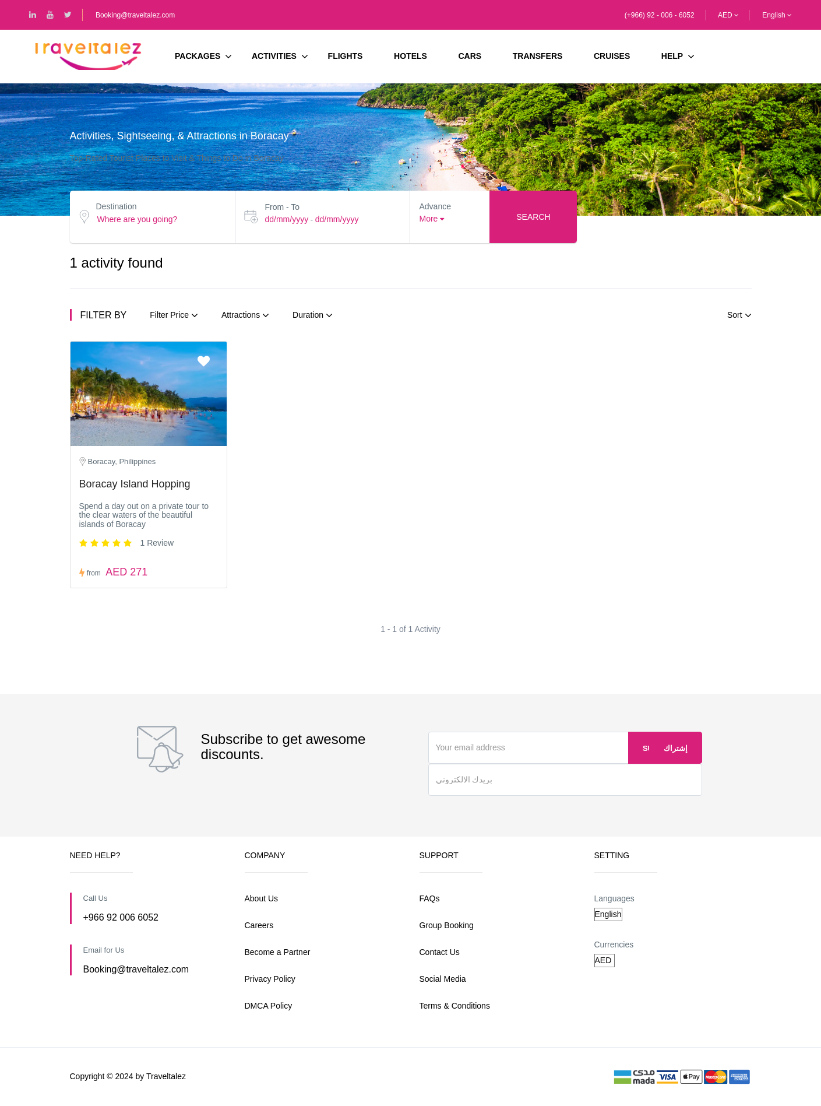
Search (533, 217)
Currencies (614, 944)
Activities (280, 56)
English (777, 15)
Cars (470, 56)
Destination (116, 206)
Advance (434, 206)
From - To (282, 207)
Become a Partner (278, 952)
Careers (259, 925)
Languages (614, 898)
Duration (313, 315)
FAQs (430, 898)
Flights (345, 56)
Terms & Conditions (455, 1005)
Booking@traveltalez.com (135, 15)
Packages (203, 56)
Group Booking (447, 925)
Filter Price (174, 315)
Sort (739, 315)
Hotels (410, 56)
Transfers (538, 56)
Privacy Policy (270, 979)
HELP (672, 56)
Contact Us (440, 952)
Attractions (245, 315)
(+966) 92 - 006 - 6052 (660, 15)
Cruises (612, 56)
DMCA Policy (269, 1005)
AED (728, 15)
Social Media (443, 979)
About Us (262, 898)
